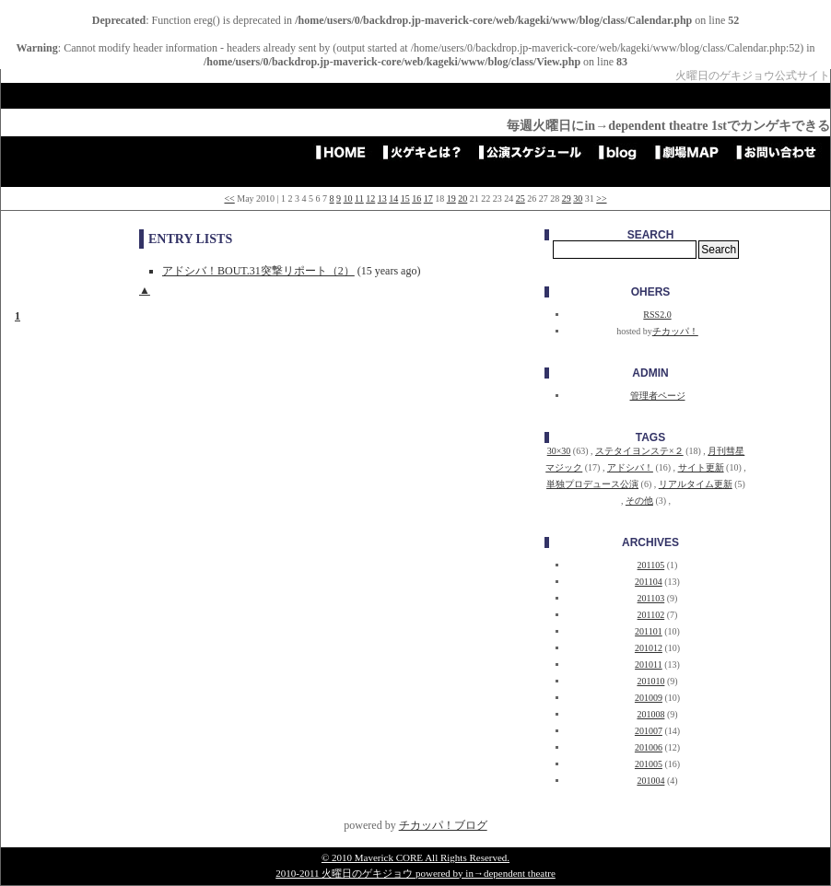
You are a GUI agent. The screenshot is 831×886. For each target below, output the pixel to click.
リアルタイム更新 (695, 484)
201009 (648, 698)
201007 (648, 731)
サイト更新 (701, 467)
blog (624, 152)
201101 (648, 631)
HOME (346, 152)
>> (601, 198)
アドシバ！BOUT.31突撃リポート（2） (258, 270)
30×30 (559, 451)
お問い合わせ (781, 152)
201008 (650, 714)
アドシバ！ (630, 467)
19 (451, 198)
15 (405, 198)
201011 (648, 664)
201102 (651, 615)
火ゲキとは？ (428, 152)
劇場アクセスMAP (692, 152)
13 (382, 198)
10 (348, 198)
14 (393, 198)
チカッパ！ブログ (443, 825)
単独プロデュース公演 (592, 484)
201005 (648, 764)
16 (416, 198)
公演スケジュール (536, 152)
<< (229, 198)
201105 (651, 565)
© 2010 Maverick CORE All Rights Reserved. (415, 857)
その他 (639, 500)
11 (359, 198)
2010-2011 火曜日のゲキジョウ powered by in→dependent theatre (415, 873)
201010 (650, 681)
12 (370, 198)
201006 (648, 747)
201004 (650, 780)
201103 (651, 598)
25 (520, 198)
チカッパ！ (675, 331)
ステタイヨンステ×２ (639, 451)
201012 (648, 648)
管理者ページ (657, 396)
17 (428, 198)
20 (462, 198)
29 (566, 198)
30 (577, 198)
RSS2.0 (657, 314)
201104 (648, 582)
